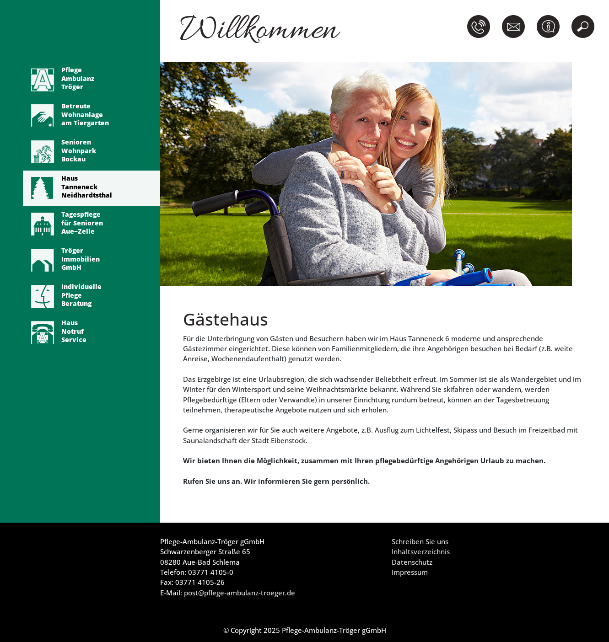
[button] (480, 26)
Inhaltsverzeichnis (421, 551)
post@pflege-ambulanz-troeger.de (239, 592)
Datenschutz (412, 562)
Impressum (410, 572)
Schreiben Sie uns (420, 541)
